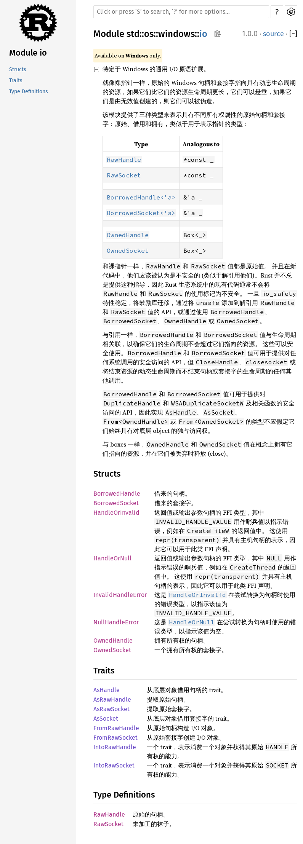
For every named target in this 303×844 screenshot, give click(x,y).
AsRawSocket (111, 709)
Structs (17, 69)
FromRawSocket (115, 737)
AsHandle (106, 690)
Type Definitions (28, 91)
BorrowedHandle (116, 493)
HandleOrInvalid (116, 512)
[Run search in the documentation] (181, 11)
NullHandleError (116, 622)
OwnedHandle (113, 640)
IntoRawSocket (114, 765)
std (133, 34)
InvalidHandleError (120, 594)
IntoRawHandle (114, 747)
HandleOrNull (112, 558)
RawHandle (109, 814)
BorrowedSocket (116, 503)
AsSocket (105, 718)
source (273, 34)
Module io (28, 53)
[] (293, 34)
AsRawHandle (112, 699)
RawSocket (108, 824)
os (149, 34)
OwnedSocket (112, 650)
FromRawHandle (116, 728)
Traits (15, 80)
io (203, 34)
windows (176, 34)
